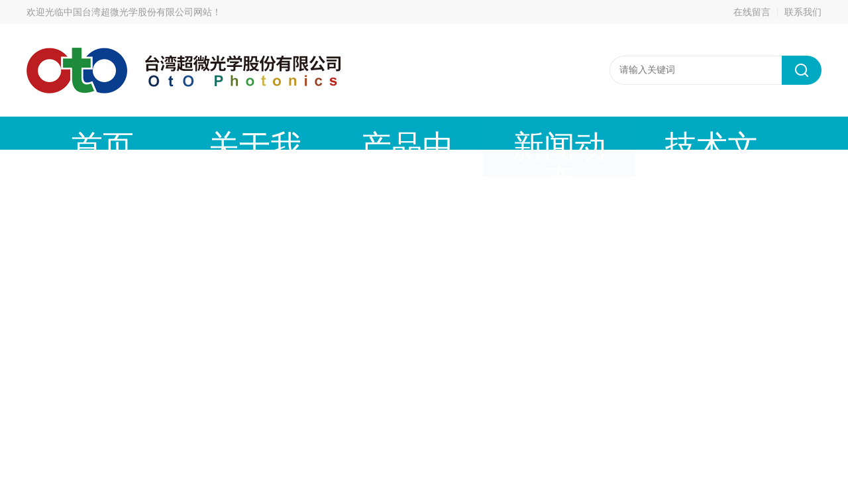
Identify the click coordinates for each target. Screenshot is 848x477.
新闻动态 (374, 132)
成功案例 (573, 132)
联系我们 (803, 12)
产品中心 (275, 132)
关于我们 (175, 132)
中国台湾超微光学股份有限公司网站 (138, 12)
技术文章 (473, 132)
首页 (76, 132)
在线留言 (751, 12)
